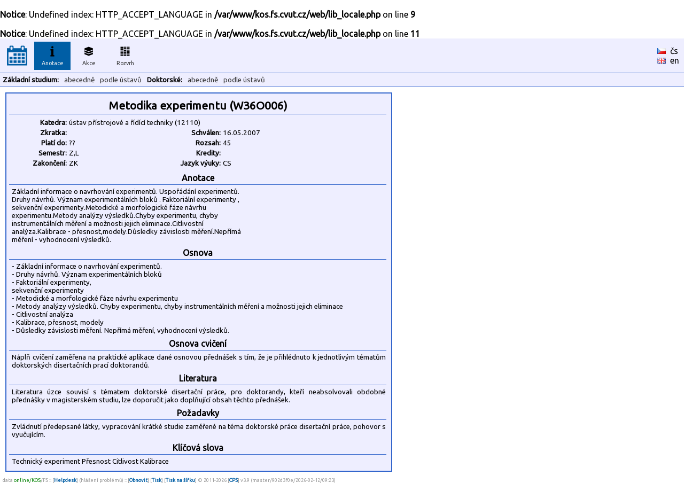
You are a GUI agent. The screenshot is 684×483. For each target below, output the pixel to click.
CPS (233, 480)
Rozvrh (125, 54)
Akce (88, 54)
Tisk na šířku (180, 480)
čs (674, 51)
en (674, 60)
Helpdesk (65, 480)
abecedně (79, 80)
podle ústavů (121, 80)
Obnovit (138, 480)
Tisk (156, 480)
